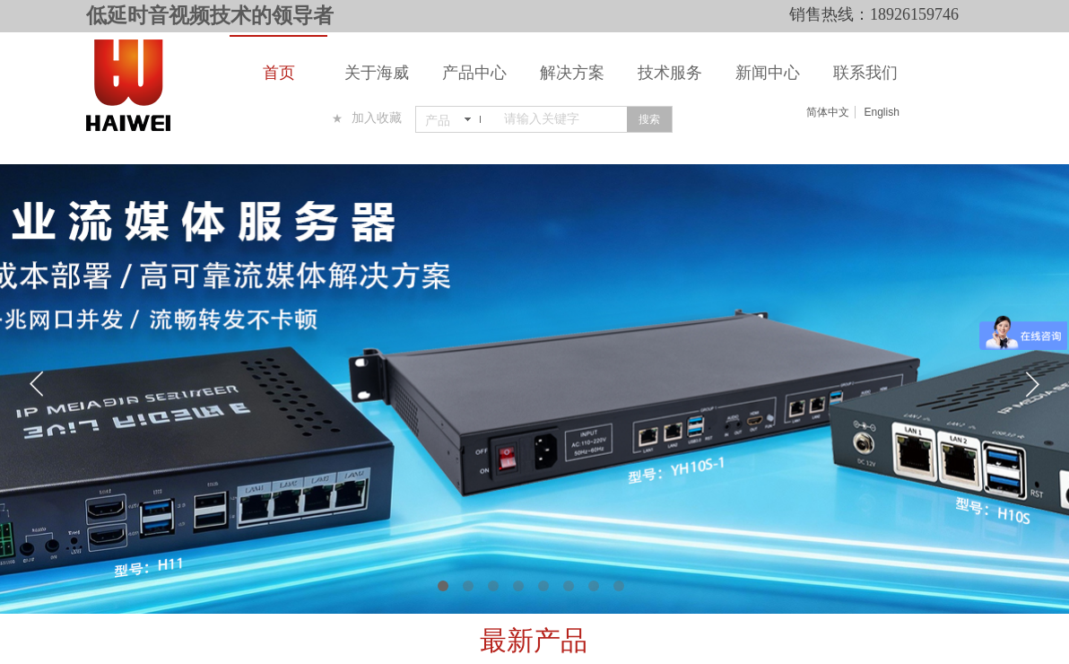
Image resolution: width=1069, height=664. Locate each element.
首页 (279, 73)
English (881, 112)
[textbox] (562, 119)
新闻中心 (767, 73)
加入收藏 (377, 118)
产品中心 (474, 73)
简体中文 (827, 112)
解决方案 (572, 73)
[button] (443, 586)
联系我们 (865, 73)
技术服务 (670, 73)
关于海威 (376, 73)
